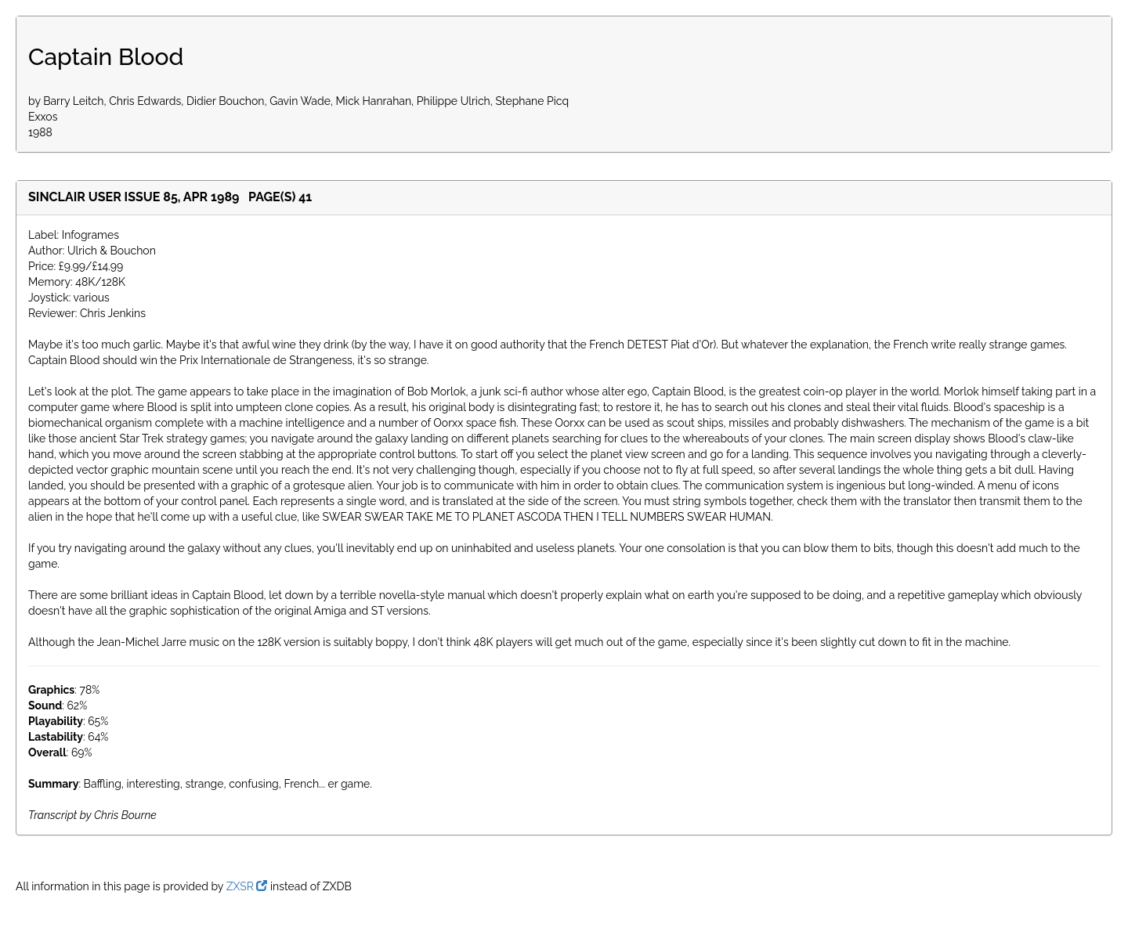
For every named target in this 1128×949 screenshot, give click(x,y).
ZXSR (247, 886)
